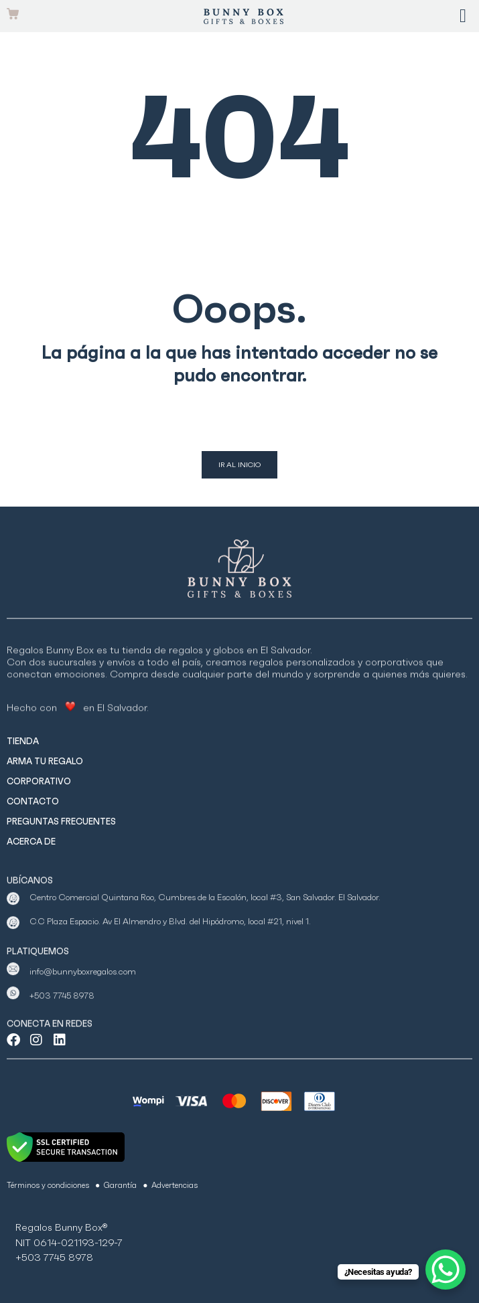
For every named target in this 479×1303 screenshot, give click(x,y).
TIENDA (23, 741)
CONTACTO (33, 801)
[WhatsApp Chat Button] (445, 1269)
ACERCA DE (31, 841)
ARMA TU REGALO (45, 761)
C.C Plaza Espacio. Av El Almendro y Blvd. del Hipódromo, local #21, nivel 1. (170, 930)
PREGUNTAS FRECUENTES (61, 821)
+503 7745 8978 (61, 1005)
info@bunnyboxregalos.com (82, 980)
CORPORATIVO (39, 781)
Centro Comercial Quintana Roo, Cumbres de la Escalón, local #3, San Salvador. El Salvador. (205, 906)
